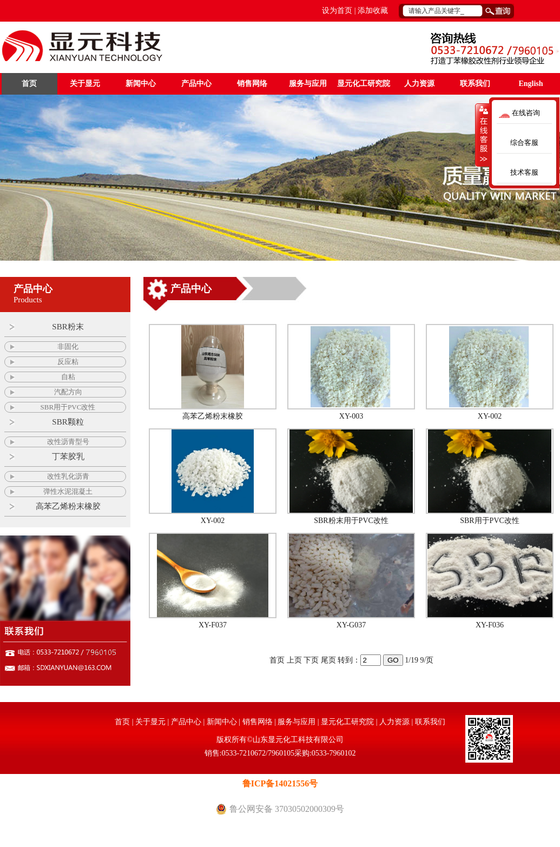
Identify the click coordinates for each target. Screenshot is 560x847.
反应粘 (67, 362)
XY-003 (351, 416)
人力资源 (419, 84)
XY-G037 (351, 625)
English (530, 84)
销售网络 (252, 84)
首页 (29, 84)
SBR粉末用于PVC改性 (351, 521)
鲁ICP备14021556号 (280, 783)
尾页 (328, 660)
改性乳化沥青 (68, 476)
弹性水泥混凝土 (68, 491)
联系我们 (475, 84)
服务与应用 (308, 84)
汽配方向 (68, 392)
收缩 (482, 135)
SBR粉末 (67, 326)
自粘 (68, 377)
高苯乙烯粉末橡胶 (68, 506)
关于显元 (85, 84)
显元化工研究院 (363, 84)
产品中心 (196, 84)
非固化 (67, 346)
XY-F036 (490, 625)
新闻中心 (141, 84)
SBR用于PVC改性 (68, 407)
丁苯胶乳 (68, 456)
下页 (311, 660)
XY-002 (490, 416)
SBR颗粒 (67, 422)
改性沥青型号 (68, 442)
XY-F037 (213, 625)
